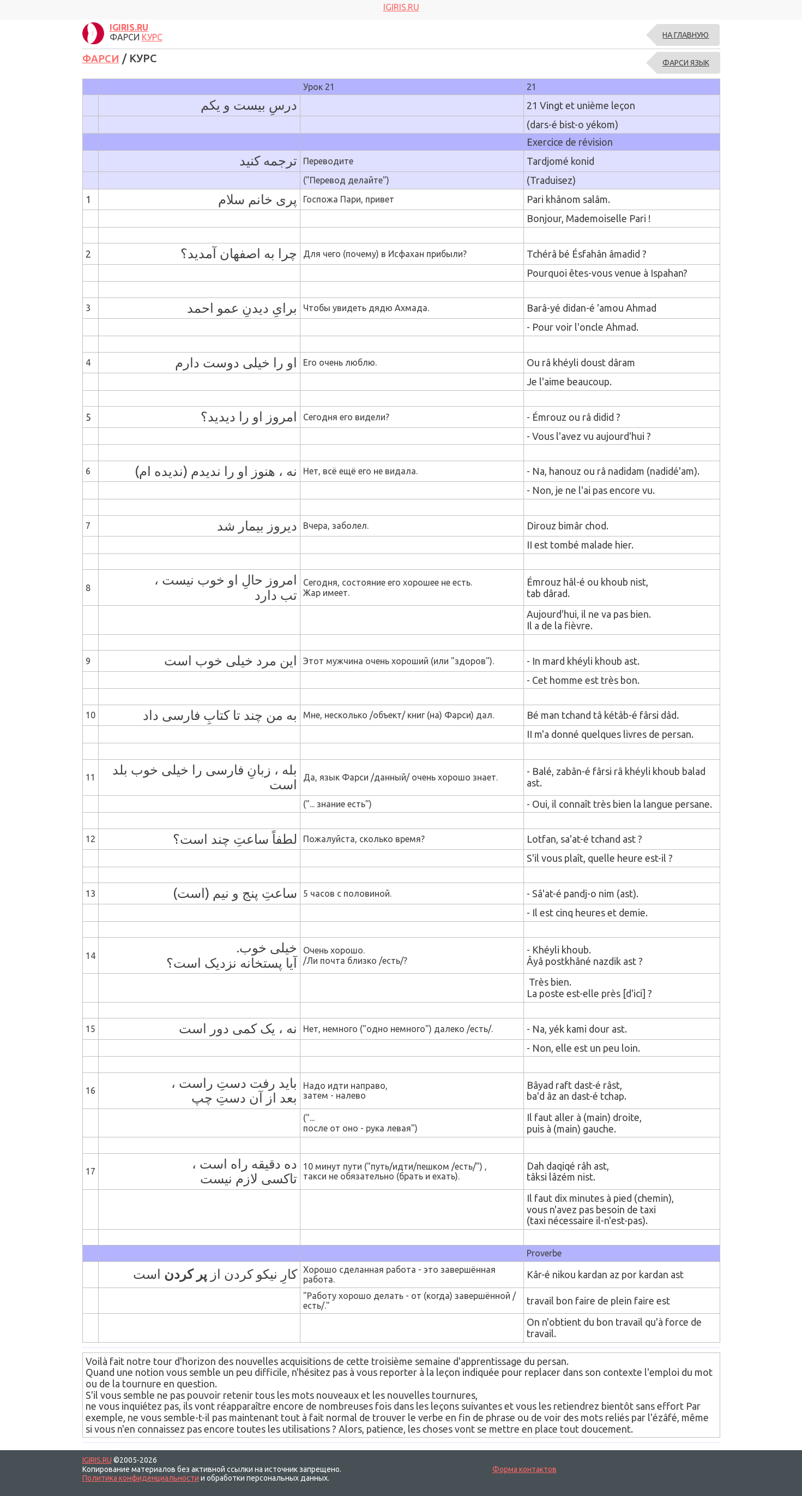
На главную (685, 35)
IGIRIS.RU (97, 1460)
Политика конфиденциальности (140, 1477)
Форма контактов (524, 1468)
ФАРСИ (102, 58)
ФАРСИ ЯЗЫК (685, 62)
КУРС (152, 37)
